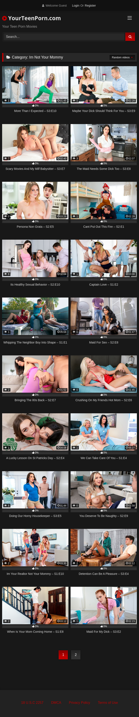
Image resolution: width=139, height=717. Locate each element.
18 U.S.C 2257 (32, 702)
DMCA (56, 702)
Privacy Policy (79, 702)
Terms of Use (108, 702)
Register (90, 5)
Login (75, 5)
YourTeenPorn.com (31, 18)
